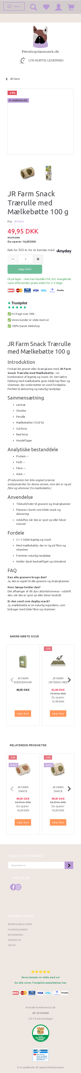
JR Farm (19, 221)
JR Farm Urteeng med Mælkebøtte (58, 682)
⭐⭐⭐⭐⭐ (40, 971)
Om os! (12, 945)
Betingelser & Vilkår (20, 924)
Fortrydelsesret (18, 929)
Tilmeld (69, 865)
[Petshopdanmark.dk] (40, 39)
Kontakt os (14, 940)
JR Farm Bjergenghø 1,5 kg (23, 682)
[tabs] (33, 7)
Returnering (15, 935)
